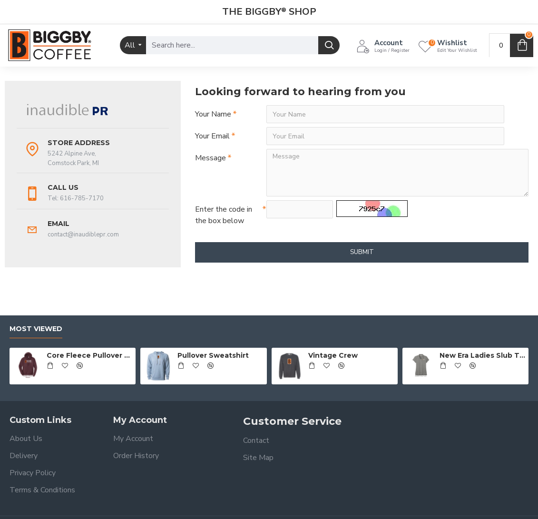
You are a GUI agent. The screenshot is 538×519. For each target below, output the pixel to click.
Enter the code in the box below (223, 215)
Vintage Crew (333, 355)
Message (210, 158)
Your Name (213, 114)
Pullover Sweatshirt (213, 355)
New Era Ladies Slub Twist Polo (482, 355)
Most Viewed (36, 329)
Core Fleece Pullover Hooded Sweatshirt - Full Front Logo (89, 355)
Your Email (212, 136)
